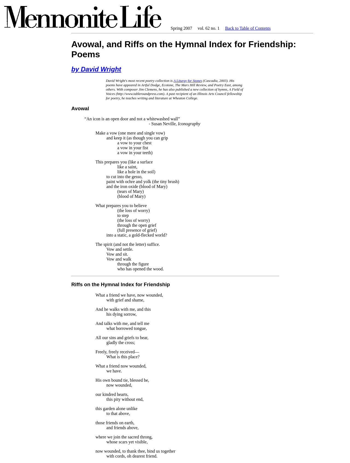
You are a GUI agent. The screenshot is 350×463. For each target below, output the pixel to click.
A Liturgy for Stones (187, 81)
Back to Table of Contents (248, 28)
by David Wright (96, 69)
